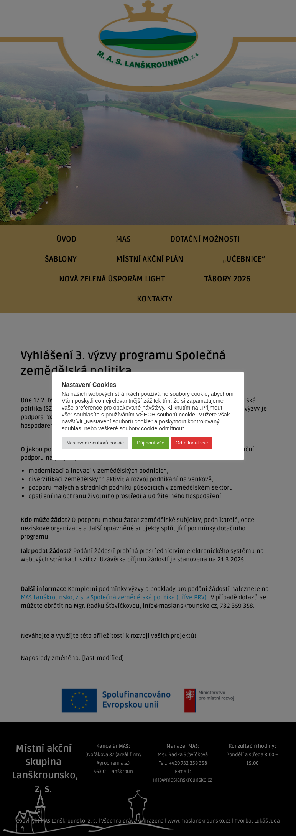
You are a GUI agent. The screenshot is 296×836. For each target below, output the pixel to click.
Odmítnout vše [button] (192, 443)
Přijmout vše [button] (150, 443)
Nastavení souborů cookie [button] (95, 443)
